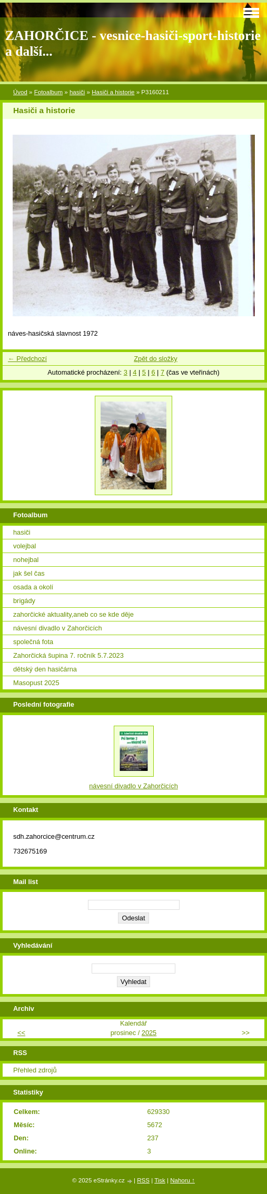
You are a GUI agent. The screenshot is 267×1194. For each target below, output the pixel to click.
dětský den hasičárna (45, 669)
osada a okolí (33, 587)
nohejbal (25, 560)
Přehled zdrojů (35, 1070)
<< (21, 1033)
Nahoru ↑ (182, 1180)
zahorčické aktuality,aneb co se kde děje (73, 614)
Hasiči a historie (113, 92)
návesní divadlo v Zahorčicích (57, 628)
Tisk (159, 1180)
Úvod (20, 92)
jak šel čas (29, 573)
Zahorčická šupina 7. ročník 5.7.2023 (68, 655)
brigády (24, 601)
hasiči (77, 92)
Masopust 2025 (36, 683)
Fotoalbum (48, 92)
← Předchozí (27, 359)
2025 (149, 1033)
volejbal (24, 546)
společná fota (33, 642)
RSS (143, 1180)
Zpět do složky (155, 359)
